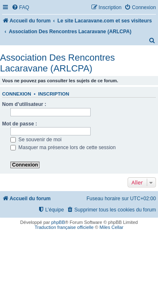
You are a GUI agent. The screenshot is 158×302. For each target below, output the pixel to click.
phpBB (58, 222)
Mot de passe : (19, 124)
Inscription (53, 93)
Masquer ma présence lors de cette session (63, 147)
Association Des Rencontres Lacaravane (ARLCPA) (57, 63)
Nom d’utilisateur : (24, 104)
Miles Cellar (111, 227)
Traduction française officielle (64, 227)
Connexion (16, 93)
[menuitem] (20, 7)
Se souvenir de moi (36, 139)
